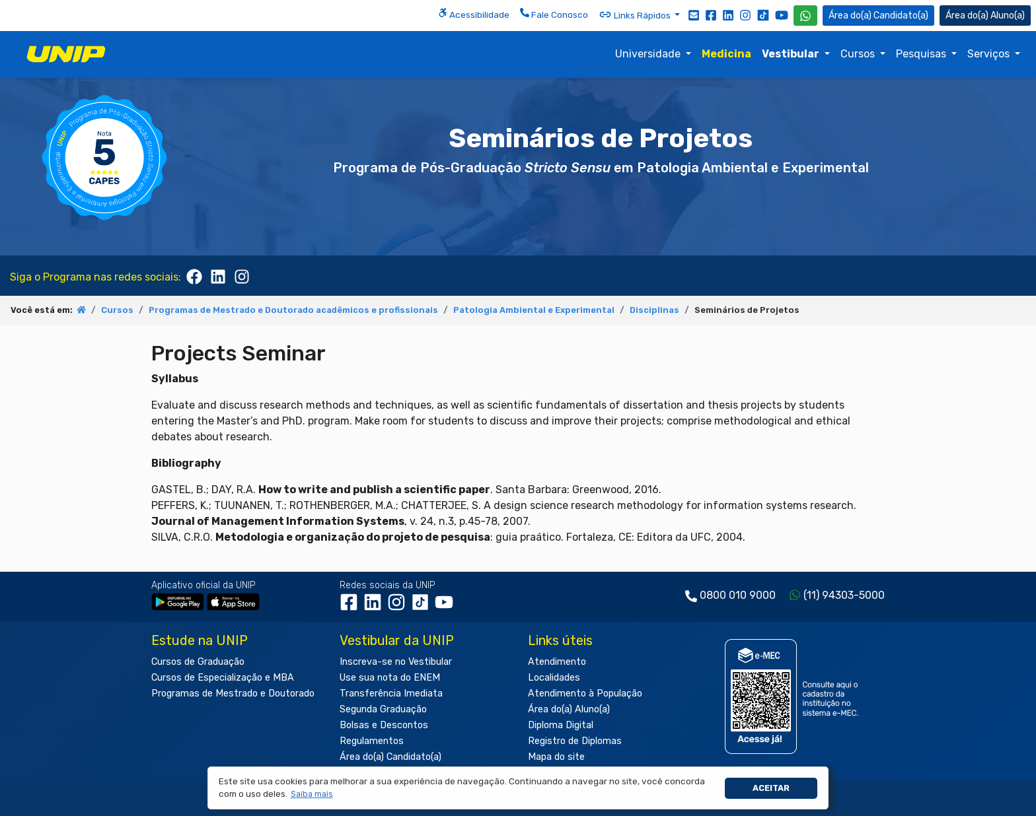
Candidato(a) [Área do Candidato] (878, 15)
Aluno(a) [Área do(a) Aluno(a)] (985, 15)
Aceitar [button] (771, 788)
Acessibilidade (473, 14)
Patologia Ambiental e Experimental (533, 310)
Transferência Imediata (391, 693)
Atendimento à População (585, 693)
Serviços (989, 54)
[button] (311, 794)
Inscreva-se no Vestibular (396, 661)
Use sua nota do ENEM (390, 677)
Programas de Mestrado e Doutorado (232, 693)
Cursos (858, 54)
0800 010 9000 (738, 595)
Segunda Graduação (383, 709)
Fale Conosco (554, 14)
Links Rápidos (636, 14)
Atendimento (557, 661)
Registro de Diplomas (575, 741)
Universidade (649, 54)
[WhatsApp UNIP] (805, 15)
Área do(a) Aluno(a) (569, 709)
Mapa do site (556, 757)
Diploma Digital (560, 725)
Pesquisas (922, 54)
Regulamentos (372, 741)
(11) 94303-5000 (844, 595)
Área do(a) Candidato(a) (390, 757)
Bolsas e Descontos (384, 725)
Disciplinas (654, 310)
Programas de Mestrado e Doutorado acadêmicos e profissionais (293, 310)
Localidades (554, 677)
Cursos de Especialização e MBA (222, 677)
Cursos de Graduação (197, 661)
